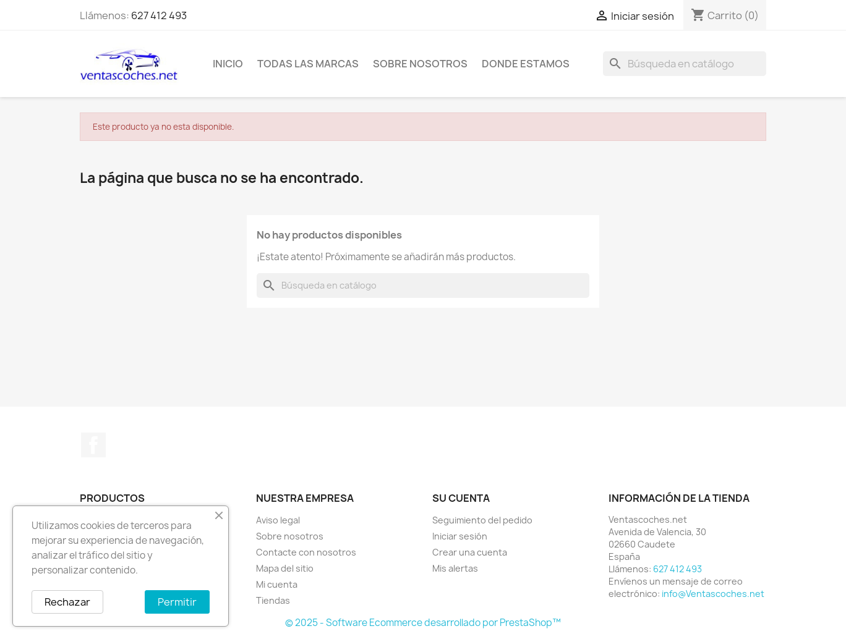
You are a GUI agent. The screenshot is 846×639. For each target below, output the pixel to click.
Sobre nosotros (420, 63)
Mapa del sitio (285, 568)
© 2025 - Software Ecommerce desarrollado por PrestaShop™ (423, 622)
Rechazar (67, 602)
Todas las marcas (308, 63)
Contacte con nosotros (306, 552)
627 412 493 (159, 15)
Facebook (93, 445)
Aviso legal (278, 520)
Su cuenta (461, 498)
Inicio (228, 63)
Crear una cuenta (469, 552)
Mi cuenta (276, 584)
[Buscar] (684, 63)
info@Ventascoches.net (713, 593)
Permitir (177, 602)
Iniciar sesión (459, 536)
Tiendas (273, 600)
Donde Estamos (526, 63)
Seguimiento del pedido (482, 520)
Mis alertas (455, 568)
